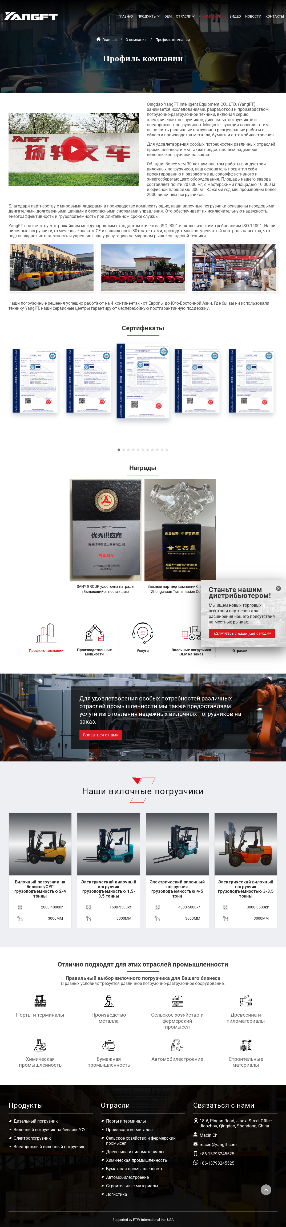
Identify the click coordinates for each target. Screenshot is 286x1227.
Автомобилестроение (177, 1059)
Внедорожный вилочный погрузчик (49, 1146)
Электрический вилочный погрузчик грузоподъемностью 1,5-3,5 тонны (108, 889)
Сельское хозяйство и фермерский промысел (177, 1021)
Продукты (26, 1105)
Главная (125, 16)
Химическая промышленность (40, 1062)
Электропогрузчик (32, 1138)
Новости (253, 16)
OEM (168, 16)
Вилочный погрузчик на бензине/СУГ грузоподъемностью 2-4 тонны (40, 889)
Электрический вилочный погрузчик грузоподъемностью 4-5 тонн (177, 889)
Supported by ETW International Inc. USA (143, 1220)
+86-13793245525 (217, 1153)
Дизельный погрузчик (36, 1121)
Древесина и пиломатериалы (246, 1018)
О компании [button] (210, 16)
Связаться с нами (224, 1105)
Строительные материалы (246, 1062)
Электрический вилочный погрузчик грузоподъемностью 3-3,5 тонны (245, 889)
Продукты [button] (147, 16)
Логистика (116, 1194)
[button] (119, 450)
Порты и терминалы (40, 1015)
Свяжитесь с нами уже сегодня (242, 633)
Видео (235, 16)
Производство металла (108, 1018)
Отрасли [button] (183, 16)
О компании (136, 40)
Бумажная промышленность (108, 1062)
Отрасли (115, 1105)
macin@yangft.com (218, 1144)
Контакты (274, 16)
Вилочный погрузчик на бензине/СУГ (51, 1129)
